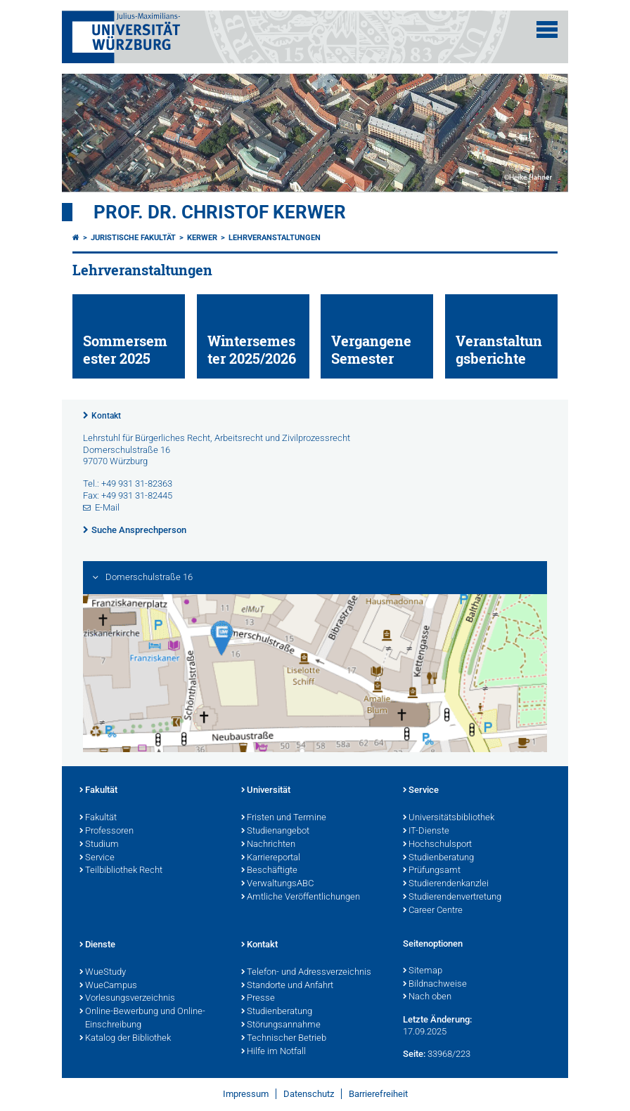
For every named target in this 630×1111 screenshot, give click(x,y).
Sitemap (422, 971)
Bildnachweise (435, 984)
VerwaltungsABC (277, 884)
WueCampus (108, 986)
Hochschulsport (437, 845)
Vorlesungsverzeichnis (127, 998)
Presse (258, 998)
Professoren (106, 831)
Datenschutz (308, 1094)
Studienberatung (438, 858)
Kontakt (106, 416)
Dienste (97, 945)
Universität (265, 790)
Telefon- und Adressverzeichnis (306, 972)
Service (97, 858)
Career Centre (433, 911)
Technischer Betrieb (283, 1038)
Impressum (246, 1094)
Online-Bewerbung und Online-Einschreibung (142, 1019)
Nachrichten (268, 845)
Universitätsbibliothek (448, 818)
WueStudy (102, 972)
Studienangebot (275, 831)
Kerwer (202, 237)
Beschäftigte (269, 871)
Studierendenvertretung (452, 897)
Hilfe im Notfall (273, 1052)
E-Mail (107, 507)
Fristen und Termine (283, 818)
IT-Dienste (426, 831)
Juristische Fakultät (133, 237)
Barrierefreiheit (378, 1094)
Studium (99, 845)
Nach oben (427, 997)
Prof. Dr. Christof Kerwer (220, 212)
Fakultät (98, 790)
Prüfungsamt (432, 871)
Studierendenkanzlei (446, 884)
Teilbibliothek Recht (120, 871)
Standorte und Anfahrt (287, 986)
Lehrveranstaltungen (275, 237)
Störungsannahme (281, 1025)
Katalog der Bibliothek (125, 1038)
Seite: (414, 1053)
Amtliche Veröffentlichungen (300, 897)
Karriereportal (270, 858)
